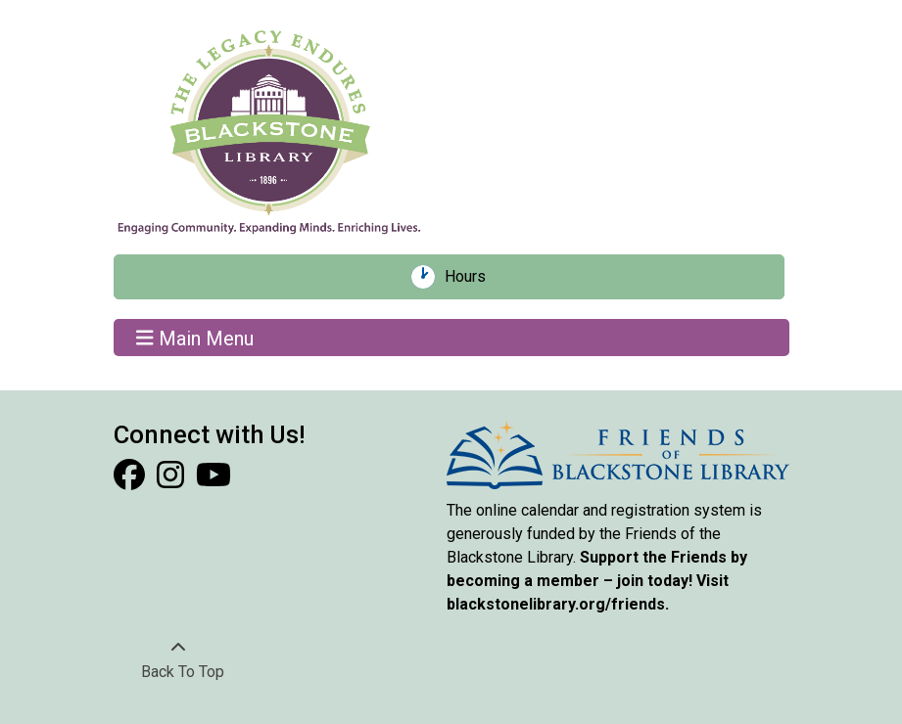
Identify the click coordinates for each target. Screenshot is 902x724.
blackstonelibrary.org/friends (556, 604)
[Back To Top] (178, 660)
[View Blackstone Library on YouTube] (213, 481)
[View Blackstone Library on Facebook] (131, 481)
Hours (472, 277)
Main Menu (195, 337)
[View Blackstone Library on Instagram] (172, 481)
